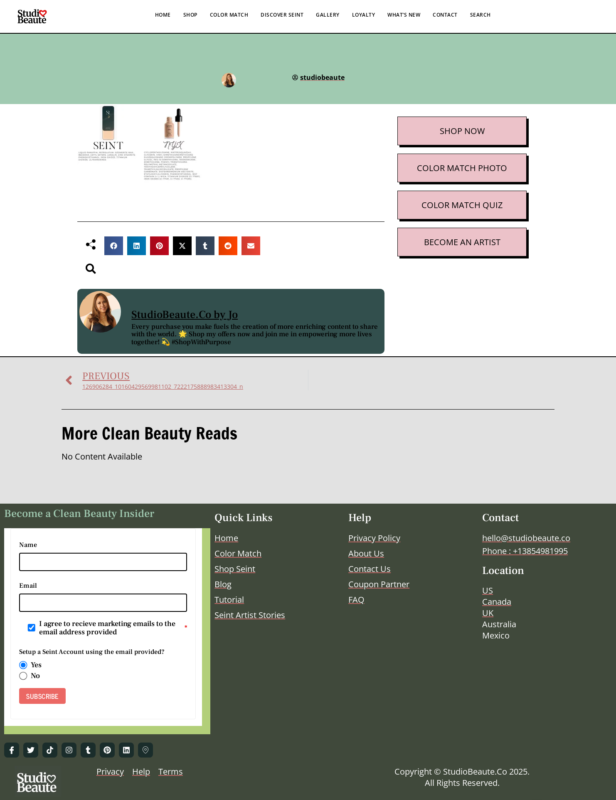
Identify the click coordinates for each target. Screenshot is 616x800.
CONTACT (445, 14)
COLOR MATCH (229, 14)
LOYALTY (363, 14)
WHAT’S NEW (403, 14)
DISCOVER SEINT (282, 14)
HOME (163, 14)
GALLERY (328, 14)
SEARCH (480, 14)
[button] (113, 245)
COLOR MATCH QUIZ (462, 205)
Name (28, 545)
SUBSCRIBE (42, 696)
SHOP (190, 14)
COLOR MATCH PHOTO (462, 168)
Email (28, 585)
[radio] (23, 665)
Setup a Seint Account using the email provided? (92, 652)
